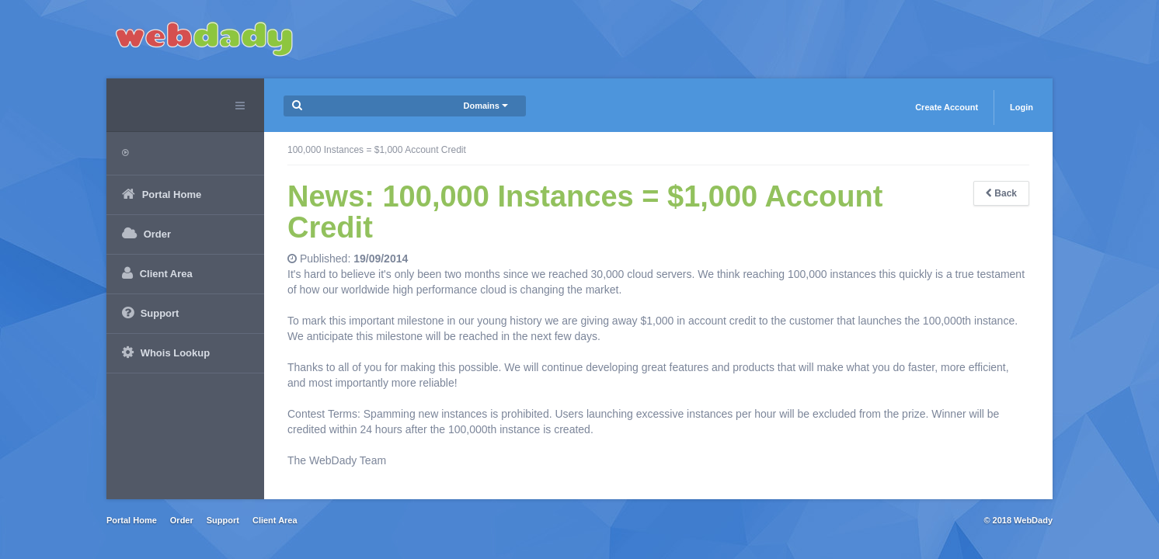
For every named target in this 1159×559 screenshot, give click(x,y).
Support (223, 520)
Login (1021, 107)
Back (1001, 193)
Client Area (275, 520)
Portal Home (131, 520)
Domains (485, 105)
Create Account (946, 107)
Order (181, 520)
